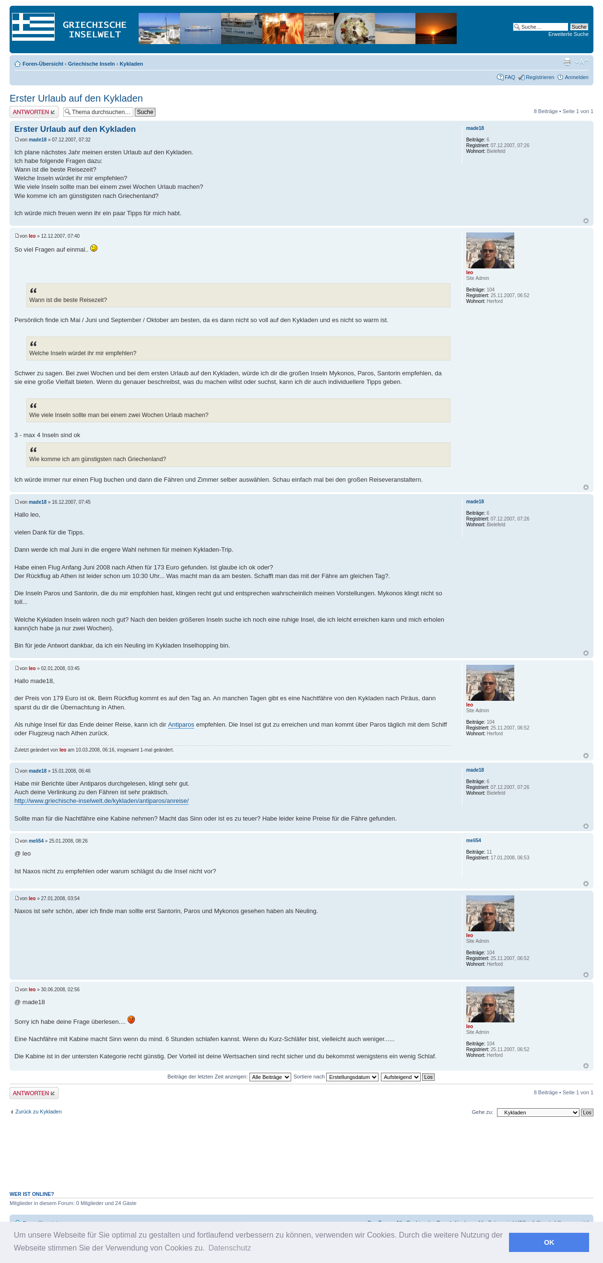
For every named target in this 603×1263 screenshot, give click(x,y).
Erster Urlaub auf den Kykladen (76, 98)
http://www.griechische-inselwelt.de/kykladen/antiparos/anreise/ (101, 800)
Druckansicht (567, 62)
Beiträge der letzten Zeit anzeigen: (229, 1076)
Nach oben (586, 220)
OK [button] (549, 1242)
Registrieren (540, 77)
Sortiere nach (336, 1076)
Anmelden (577, 77)
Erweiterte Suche (568, 34)
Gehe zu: (482, 1112)
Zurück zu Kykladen (38, 1111)
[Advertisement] (301, 1159)
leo (32, 236)
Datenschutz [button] (230, 1248)
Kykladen (131, 64)
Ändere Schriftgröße (582, 62)
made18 (38, 139)
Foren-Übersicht (43, 64)
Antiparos (181, 724)
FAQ (510, 77)
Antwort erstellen (34, 112)
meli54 (36, 841)
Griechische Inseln (91, 64)
